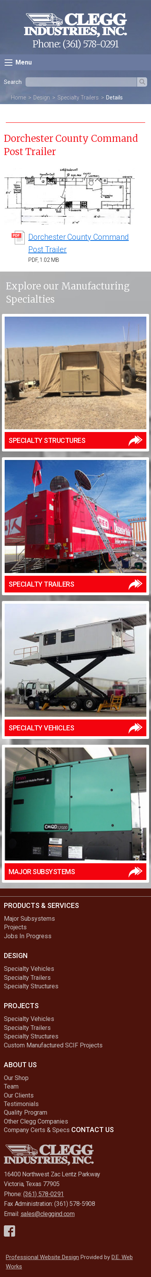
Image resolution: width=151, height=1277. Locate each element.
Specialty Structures (31, 986)
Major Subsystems (29, 918)
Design (41, 97)
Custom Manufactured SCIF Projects (53, 1045)
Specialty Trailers (78, 97)
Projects (15, 927)
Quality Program (25, 1112)
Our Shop (16, 1078)
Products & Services (41, 905)
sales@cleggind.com (48, 1214)
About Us (20, 1065)
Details (114, 97)
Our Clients (19, 1095)
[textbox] (81, 82)
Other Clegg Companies (36, 1121)
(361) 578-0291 (90, 44)
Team (11, 1086)
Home (18, 97)
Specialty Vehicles (29, 968)
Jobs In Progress (27, 936)
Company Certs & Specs (37, 1130)
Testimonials (21, 1104)
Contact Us (92, 1129)
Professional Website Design (42, 1257)
